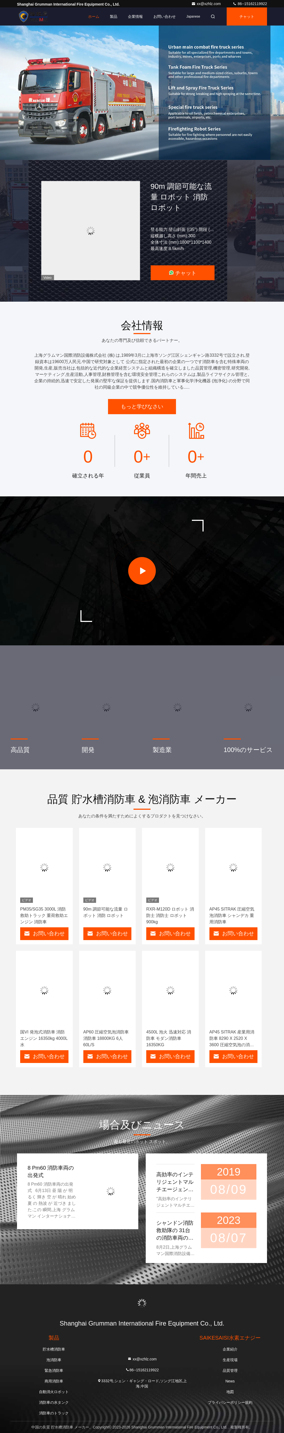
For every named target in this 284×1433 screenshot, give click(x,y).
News (230, 1381)
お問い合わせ (164, 16)
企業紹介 (230, 1349)
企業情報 (135, 16)
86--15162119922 (250, 4)
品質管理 (230, 1370)
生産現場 (230, 1360)
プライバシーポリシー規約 (230, 1402)
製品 (113, 16)
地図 (230, 1392)
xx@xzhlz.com (206, 4)
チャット (246, 16)
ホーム (93, 16)
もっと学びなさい (142, 406)
